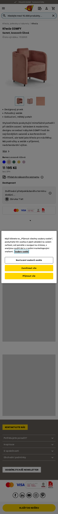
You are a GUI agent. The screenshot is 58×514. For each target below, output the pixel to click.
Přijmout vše (29, 276)
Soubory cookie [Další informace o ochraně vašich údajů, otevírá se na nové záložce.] (21, 251)
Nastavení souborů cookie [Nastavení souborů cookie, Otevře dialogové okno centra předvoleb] (29, 260)
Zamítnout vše (28, 268)
